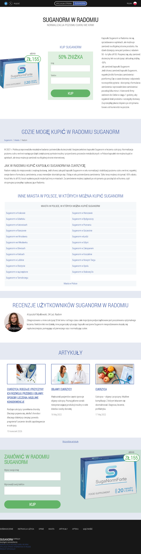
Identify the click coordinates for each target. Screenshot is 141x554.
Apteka (75, 529)
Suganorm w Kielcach (15, 254)
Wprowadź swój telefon (14, 484)
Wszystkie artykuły (70, 441)
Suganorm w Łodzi (80, 236)
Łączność (88, 529)
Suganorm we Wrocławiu (16, 236)
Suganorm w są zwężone (17, 271)
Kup (70, 93)
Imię (52, 63)
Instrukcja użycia (26, 529)
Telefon (53, 75)
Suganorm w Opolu (80, 265)
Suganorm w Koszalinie (82, 254)
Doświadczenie (6, 529)
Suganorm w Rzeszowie (16, 230)
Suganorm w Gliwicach (15, 248)
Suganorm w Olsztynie (15, 265)
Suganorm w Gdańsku (15, 218)
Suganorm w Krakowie (15, 212)
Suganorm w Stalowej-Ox (82, 271)
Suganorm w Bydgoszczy (83, 218)
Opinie (41, 529)
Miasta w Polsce (70, 283)
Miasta (51, 529)
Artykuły (63, 529)
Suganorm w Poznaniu (81, 224)
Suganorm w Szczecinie (82, 230)
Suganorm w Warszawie (82, 212)
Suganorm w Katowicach (16, 224)
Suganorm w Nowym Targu (83, 259)
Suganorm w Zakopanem (83, 248)
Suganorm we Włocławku (17, 242)
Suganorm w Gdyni (80, 242)
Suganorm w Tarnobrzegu (17, 277)
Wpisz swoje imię (11, 470)
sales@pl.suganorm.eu (8, 542)
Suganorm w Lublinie (15, 259)
